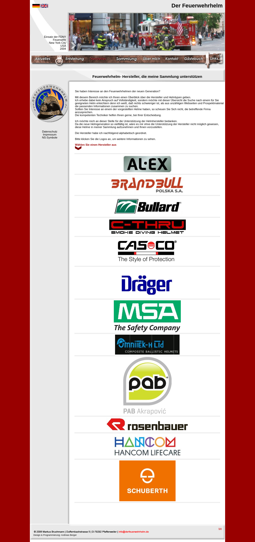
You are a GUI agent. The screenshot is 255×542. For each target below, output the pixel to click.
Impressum (49, 134)
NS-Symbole (50, 137)
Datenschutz (49, 131)
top (220, 528)
